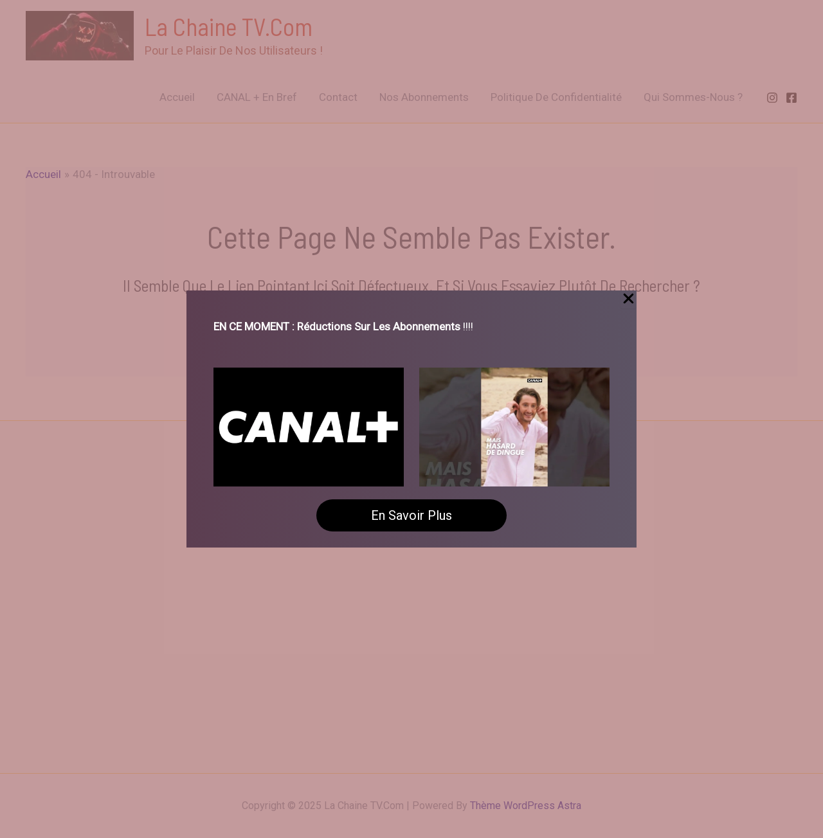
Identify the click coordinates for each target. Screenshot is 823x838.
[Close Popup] (628, 299)
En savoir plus (411, 515)
